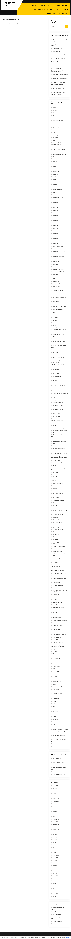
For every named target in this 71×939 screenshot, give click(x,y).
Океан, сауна (56, 562)
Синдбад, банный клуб (58, 642)
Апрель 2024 (55, 845)
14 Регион (55, 107)
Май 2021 (55, 896)
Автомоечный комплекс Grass (59, 182)
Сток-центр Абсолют (57, 674)
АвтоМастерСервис (57, 176)
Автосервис (55, 202)
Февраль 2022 (56, 891)
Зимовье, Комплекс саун (58, 451)
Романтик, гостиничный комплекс (60, 615)
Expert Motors (56, 127)
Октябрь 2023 (56, 860)
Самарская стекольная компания (60, 632)
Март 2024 (55, 847)
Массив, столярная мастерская (60, 510)
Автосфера (55, 264)
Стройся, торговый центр (58, 679)
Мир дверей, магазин (57, 522)
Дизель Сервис (56, 413)
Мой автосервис (56, 531)
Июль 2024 (55, 837)
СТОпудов (55, 676)
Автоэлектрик (56, 281)
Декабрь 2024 (56, 824)
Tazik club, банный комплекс (59, 149)
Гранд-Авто (55, 400)
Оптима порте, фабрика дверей (60, 573)
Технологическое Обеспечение (60, 686)
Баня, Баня (55, 352)
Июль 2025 (55, 806)
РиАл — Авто (56, 610)
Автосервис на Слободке (58, 248)
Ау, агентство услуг (57, 332)
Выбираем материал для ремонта (60, 5)
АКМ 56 (54, 304)
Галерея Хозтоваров (57, 388)
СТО (54, 661)
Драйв (54, 425)
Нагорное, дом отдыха (58, 548)
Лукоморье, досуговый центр (59, 500)
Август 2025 (55, 803)
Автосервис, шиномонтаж (59, 256)
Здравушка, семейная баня (59, 448)
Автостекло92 (56, 261)
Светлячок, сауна (57, 637)
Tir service (55, 152)
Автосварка (55, 200)
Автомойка (55, 184)
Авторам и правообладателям (60, 194)
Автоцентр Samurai (57, 274)
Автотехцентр (56, 266)
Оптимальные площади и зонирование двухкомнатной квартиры (58, 84)
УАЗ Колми (55, 701)
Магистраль (55, 505)
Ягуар (54, 746)
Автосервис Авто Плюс (58, 246)
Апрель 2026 (55, 785)
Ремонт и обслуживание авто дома (43, 9)
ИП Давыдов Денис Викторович (60, 453)
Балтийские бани (57, 339)
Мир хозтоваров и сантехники (59, 525)
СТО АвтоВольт (56, 666)
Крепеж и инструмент (58, 491)
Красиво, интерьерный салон (59, 485)
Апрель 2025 (55, 814)
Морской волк (56, 534)
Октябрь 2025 (56, 798)
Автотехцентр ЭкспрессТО (59, 269)
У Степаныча (56, 698)
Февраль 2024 (56, 850)
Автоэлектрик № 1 (57, 283)
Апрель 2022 (55, 886)
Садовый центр (56, 629)
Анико (54, 322)
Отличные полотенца (58, 576)
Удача (54, 706)
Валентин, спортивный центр (59, 360)
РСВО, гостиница (57, 617)
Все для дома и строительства (60, 383)
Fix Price (54, 130)
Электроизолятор (57, 743)
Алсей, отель (56, 315)
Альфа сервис (56, 317)
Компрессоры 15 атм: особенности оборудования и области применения (57, 50)
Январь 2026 (55, 793)
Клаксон (55, 465)
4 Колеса (55, 112)
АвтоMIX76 (55, 166)
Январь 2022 (55, 893)
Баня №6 (55, 350)
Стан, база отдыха (57, 658)
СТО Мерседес (56, 668)
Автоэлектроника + (57, 286)
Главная (34, 5)
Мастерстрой (56, 519)
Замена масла (56, 439)
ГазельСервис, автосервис (59, 385)
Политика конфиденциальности (60, 587)
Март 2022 (55, 888)
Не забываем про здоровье (61, 9)
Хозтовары (55, 716)
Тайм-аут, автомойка (57, 681)
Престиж (55, 597)
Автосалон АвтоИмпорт (58, 197)
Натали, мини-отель (57, 551)
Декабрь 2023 (56, 855)
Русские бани (56, 622)
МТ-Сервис (55, 539)
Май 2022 (55, 883)
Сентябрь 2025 (56, 801)
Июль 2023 (55, 868)
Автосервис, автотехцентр (59, 251)
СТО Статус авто (57, 671)
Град (54, 397)
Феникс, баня (56, 714)
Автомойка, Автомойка (58, 189)
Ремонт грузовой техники (58, 607)
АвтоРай (55, 192)
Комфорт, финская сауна (58, 483)
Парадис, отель (56, 582)
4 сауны (54, 115)
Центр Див (55, 727)
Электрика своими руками (49, 13)
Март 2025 (55, 816)
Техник (54, 684)
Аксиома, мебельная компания (60, 306)
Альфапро (55, 320)
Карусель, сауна (56, 460)
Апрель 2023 (55, 875)
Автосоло (55, 259)
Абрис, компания (57, 158)
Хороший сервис (56, 721)
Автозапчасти (56, 171)
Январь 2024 (55, 852)
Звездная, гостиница (57, 445)
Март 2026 (55, 788)
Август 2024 (55, 834)
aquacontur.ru (10, 4)
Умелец (54, 709)
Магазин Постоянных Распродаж (60, 502)
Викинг (54, 367)
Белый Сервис (56, 355)
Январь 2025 (55, 821)
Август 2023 (55, 865)
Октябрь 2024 (56, 829)
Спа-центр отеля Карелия (59, 656)
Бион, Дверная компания (58, 357)
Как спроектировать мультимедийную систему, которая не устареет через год (59, 70)
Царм (54, 724)
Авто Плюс (55, 161)
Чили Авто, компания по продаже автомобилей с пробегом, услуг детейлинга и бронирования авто (59, 731)
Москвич (55, 537)
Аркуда (54, 325)
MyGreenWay (55, 137)
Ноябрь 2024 (55, 827)
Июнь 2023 (55, 870)
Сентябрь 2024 (56, 832)
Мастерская (55, 517)
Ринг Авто (55, 612)
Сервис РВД (55, 639)
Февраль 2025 (56, 819)
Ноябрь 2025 (55, 796)
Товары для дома (57, 689)
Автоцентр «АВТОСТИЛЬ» (59, 272)
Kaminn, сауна (56, 135)
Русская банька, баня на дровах (60, 620)
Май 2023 (55, 873)
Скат (54, 649)
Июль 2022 (55, 878)
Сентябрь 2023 (56, 863)
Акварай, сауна (56, 301)
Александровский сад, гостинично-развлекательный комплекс (57, 311)
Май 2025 (55, 811)
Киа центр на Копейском (58, 463)
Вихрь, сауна (56, 373)
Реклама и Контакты (57, 602)
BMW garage (55, 118)
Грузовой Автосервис (58, 402)
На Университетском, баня (59, 546)
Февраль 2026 (56, 791)
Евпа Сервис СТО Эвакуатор (59, 428)
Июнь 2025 (55, 809)
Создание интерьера (44, 5)
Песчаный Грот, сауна (58, 585)
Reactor (54, 140)
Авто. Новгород (56, 164)
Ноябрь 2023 (55, 857)
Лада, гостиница (56, 497)
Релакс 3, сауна (56, 604)
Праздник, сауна (56, 594)
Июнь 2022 (55, 881)
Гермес (54, 390)
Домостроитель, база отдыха (59, 423)
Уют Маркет (55, 711)
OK (67, 937)
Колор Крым (55, 472)
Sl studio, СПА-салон (57, 147)
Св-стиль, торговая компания (59, 634)
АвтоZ (54, 169)
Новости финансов (63, 13)
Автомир (55, 179)
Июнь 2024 (55, 839)
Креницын (55, 488)
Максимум (55, 508)
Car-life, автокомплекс (58, 120)
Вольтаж (55, 380)
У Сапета (55, 696)
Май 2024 (55, 842)
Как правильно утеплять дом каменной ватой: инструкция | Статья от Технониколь (59, 60)
